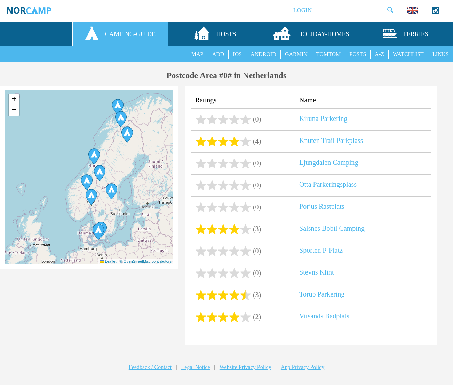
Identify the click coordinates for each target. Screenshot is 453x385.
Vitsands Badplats (324, 316)
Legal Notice (195, 367)
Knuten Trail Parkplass (331, 140)
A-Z (379, 54)
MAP (197, 54)
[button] (121, 119)
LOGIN (302, 10)
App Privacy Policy (302, 367)
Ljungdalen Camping (328, 162)
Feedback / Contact (150, 367)
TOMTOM (328, 54)
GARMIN (296, 54)
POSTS (357, 54)
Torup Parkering (321, 294)
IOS (237, 54)
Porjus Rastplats (321, 206)
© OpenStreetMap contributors (146, 261)
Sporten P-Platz (321, 250)
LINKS (440, 54)
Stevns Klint (316, 272)
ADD (218, 54)
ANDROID (263, 54)
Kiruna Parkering (323, 118)
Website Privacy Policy (245, 367)
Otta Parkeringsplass (328, 184)
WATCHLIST (408, 54)
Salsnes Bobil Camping (332, 228)
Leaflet (108, 261)
